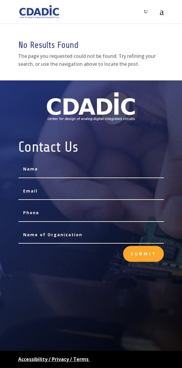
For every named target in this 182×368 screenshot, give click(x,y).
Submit (143, 253)
